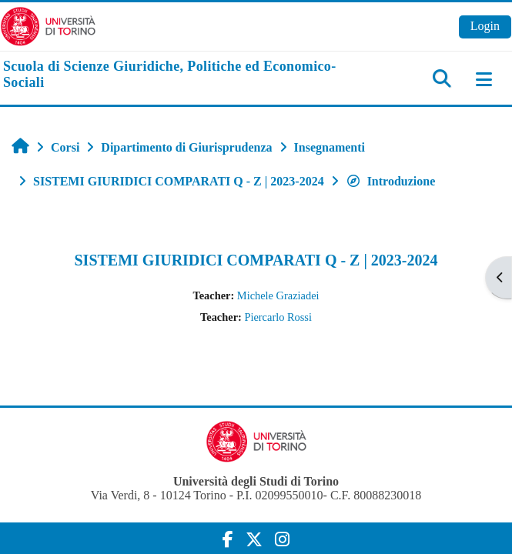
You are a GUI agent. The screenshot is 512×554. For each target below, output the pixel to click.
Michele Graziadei (278, 295)
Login (485, 25)
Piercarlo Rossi (278, 317)
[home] (170, 75)
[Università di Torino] (48, 25)
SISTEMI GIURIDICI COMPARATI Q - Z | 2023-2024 (255, 260)
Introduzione (391, 181)
